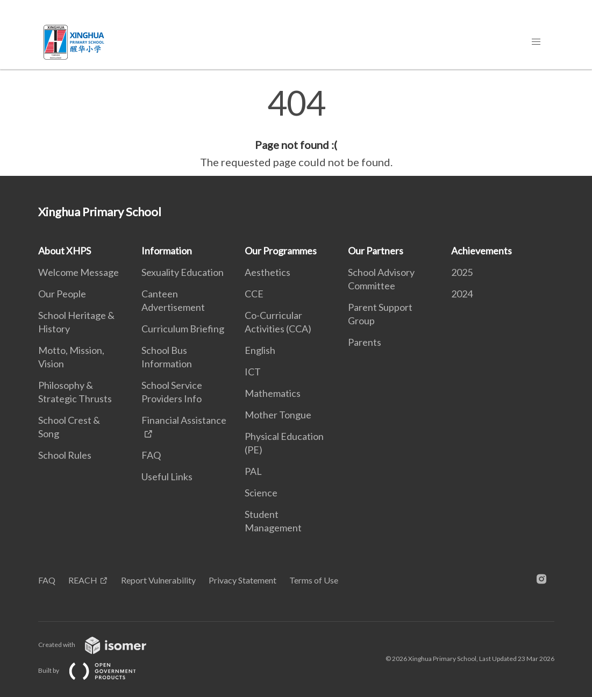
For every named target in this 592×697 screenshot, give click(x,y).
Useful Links (166, 476)
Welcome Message (78, 272)
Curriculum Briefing (182, 329)
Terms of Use (313, 580)
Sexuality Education (182, 272)
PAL (253, 471)
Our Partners (375, 251)
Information (166, 251)
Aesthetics (267, 272)
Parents (364, 342)
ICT (253, 372)
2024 (462, 294)
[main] (296, 128)
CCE (254, 294)
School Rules (64, 455)
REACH (82, 580)
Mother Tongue (278, 415)
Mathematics (273, 393)
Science (261, 493)
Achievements (481, 251)
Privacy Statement (242, 580)
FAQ (151, 455)
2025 (462, 272)
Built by (95, 670)
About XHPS (64, 251)
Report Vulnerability (158, 580)
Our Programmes (281, 251)
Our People (62, 294)
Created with (100, 645)
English (260, 350)
